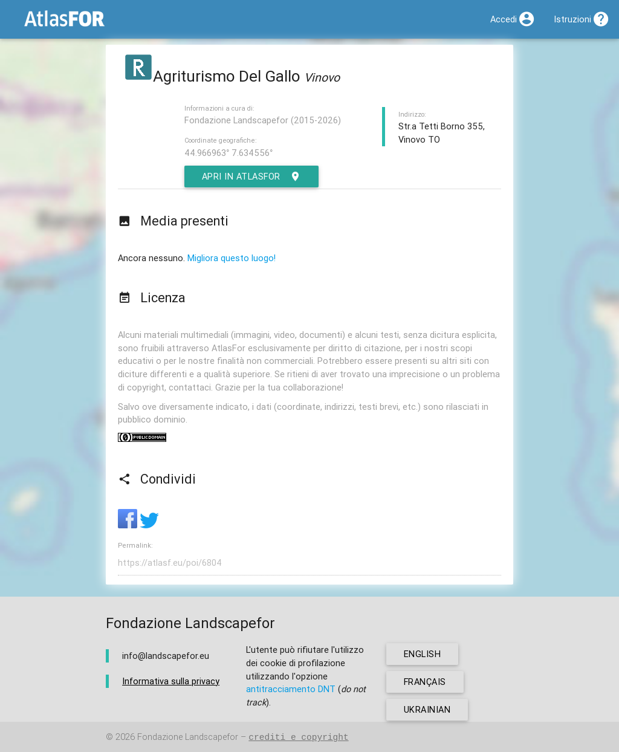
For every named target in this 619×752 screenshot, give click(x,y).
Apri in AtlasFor (252, 176)
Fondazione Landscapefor (187, 737)
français (425, 681)
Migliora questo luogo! (231, 258)
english (422, 654)
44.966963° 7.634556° (228, 152)
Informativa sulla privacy (170, 681)
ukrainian (427, 709)
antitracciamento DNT (290, 689)
